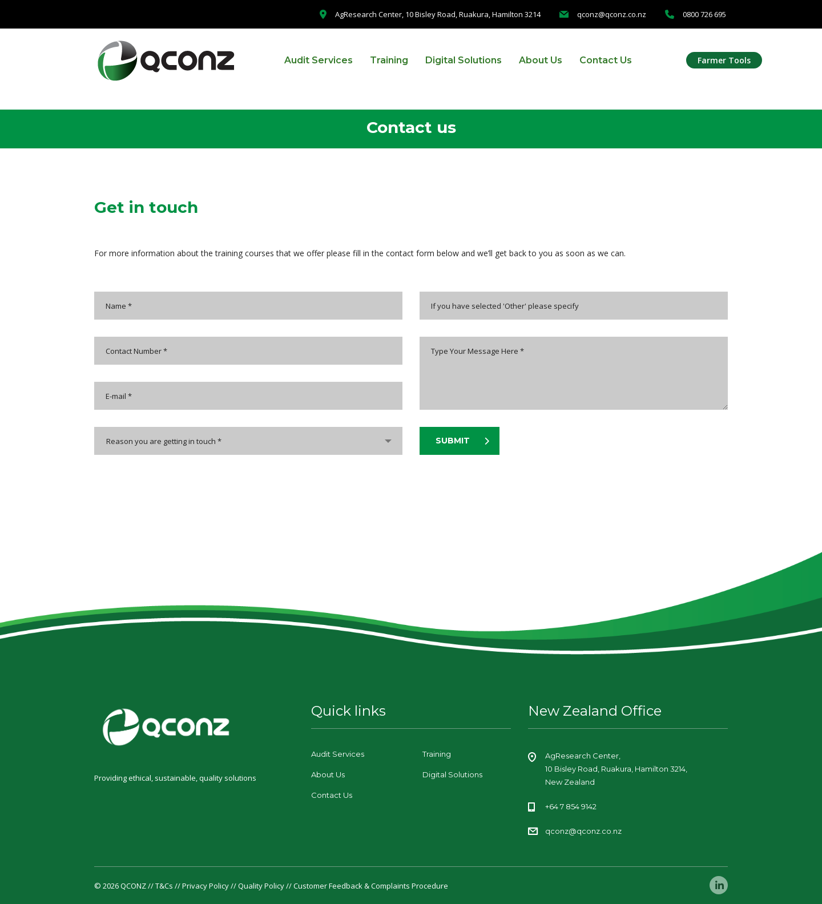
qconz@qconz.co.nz (583, 831)
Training (389, 60)
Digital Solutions (463, 60)
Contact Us (605, 60)
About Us (540, 60)
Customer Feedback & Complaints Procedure (370, 886)
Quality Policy (261, 886)
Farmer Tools (724, 60)
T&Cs (164, 886)
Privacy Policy (205, 886)
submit (462, 440)
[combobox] (248, 441)
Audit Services (318, 60)
